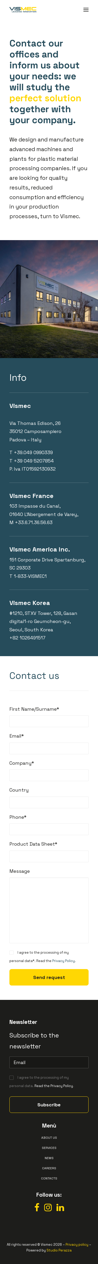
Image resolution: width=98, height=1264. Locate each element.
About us (49, 1138)
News (49, 1158)
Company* (21, 763)
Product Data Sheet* (33, 844)
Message (19, 871)
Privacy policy (77, 1244)
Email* (16, 736)
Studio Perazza (59, 1250)
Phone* (17, 817)
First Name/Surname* (34, 709)
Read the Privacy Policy (53, 1086)
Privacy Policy (63, 961)
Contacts (49, 1178)
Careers (49, 1168)
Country (19, 790)
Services (49, 1148)
